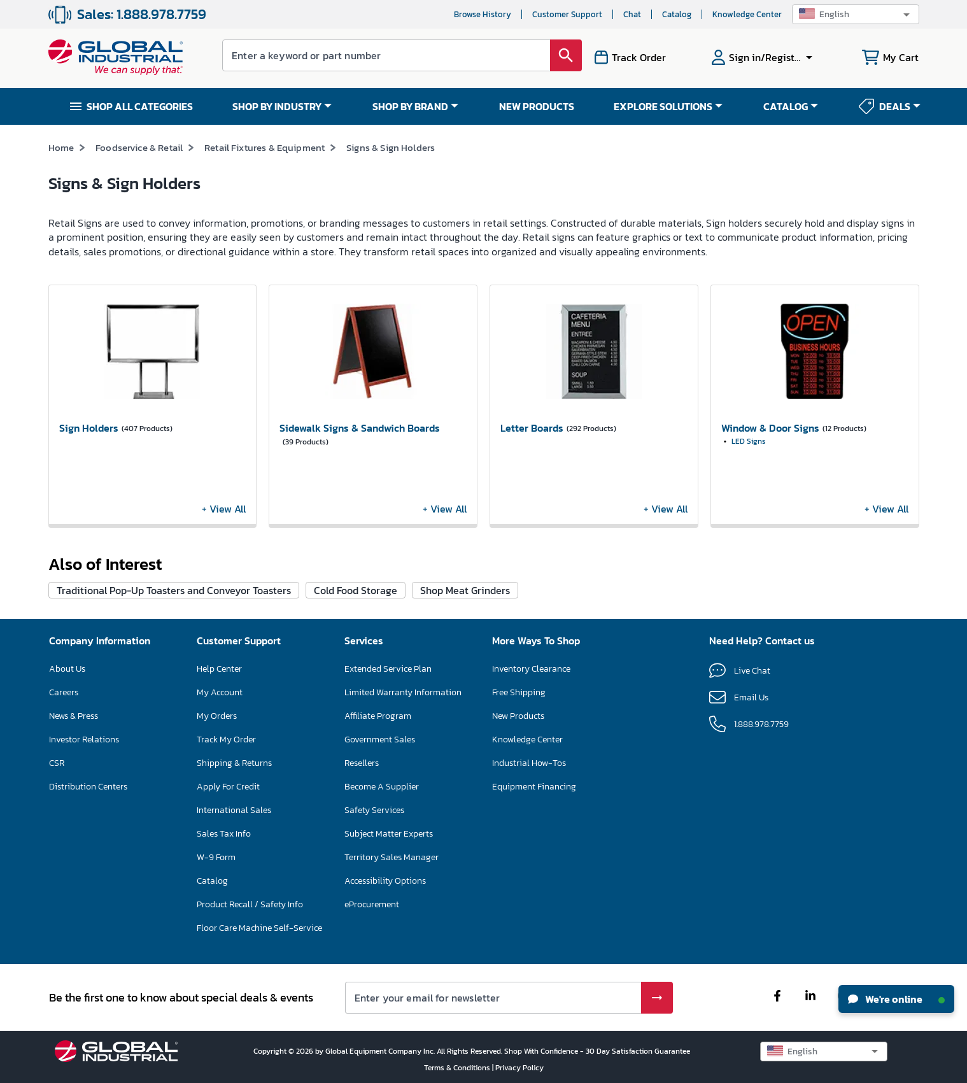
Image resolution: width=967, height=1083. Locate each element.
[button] (856, 14)
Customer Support (567, 14)
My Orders (217, 716)
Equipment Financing (534, 786)
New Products (518, 716)
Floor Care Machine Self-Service (259, 928)
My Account (220, 692)
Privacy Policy (519, 1067)
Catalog (676, 14)
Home (61, 147)
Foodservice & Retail (139, 147)
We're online (896, 999)
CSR (56, 763)
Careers (63, 692)
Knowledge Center (747, 14)
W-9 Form (216, 857)
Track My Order (226, 739)
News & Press (73, 716)
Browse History (482, 14)
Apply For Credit (228, 786)
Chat (632, 14)
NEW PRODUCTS (536, 106)
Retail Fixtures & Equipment (264, 147)
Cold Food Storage (355, 590)
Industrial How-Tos (529, 763)
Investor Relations (84, 739)
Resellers (361, 763)
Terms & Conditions (458, 1067)
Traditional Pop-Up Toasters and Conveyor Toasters (174, 590)
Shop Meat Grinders (465, 590)
